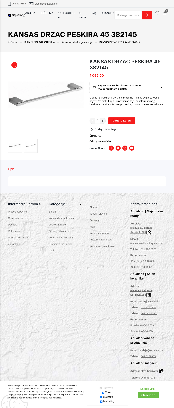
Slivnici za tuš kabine (60, 244)
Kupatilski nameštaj (100, 239)
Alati (51, 250)
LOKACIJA (108, 13)
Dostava (12, 224)
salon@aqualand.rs (150, 301)
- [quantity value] (92, 120)
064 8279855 (19, 3)
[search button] (147, 15)
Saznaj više (147, 388)
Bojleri (52, 211)
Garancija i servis (18, 218)
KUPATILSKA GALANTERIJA (39, 42)
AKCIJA (30, 13)
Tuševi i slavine (98, 213)
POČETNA (46, 13)
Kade (92, 226)
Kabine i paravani (99, 233)
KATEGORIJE (66, 15)
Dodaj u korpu (121, 120)
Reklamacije (15, 231)
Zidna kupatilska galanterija (77, 42)
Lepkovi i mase (57, 224)
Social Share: (98, 148)
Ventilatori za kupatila (61, 237)
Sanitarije (95, 220)
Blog (94, 13)
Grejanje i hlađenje (59, 231)
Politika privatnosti (18, 237)
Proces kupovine (17, 211)
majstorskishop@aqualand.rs (146, 243)
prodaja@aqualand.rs (46, 3)
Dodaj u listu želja (103, 129)
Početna (12, 42)
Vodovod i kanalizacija (61, 218)
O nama (82, 15)
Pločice (94, 207)
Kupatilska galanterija (102, 246)
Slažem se (148, 395)
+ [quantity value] (102, 120)
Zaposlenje (14, 244)
